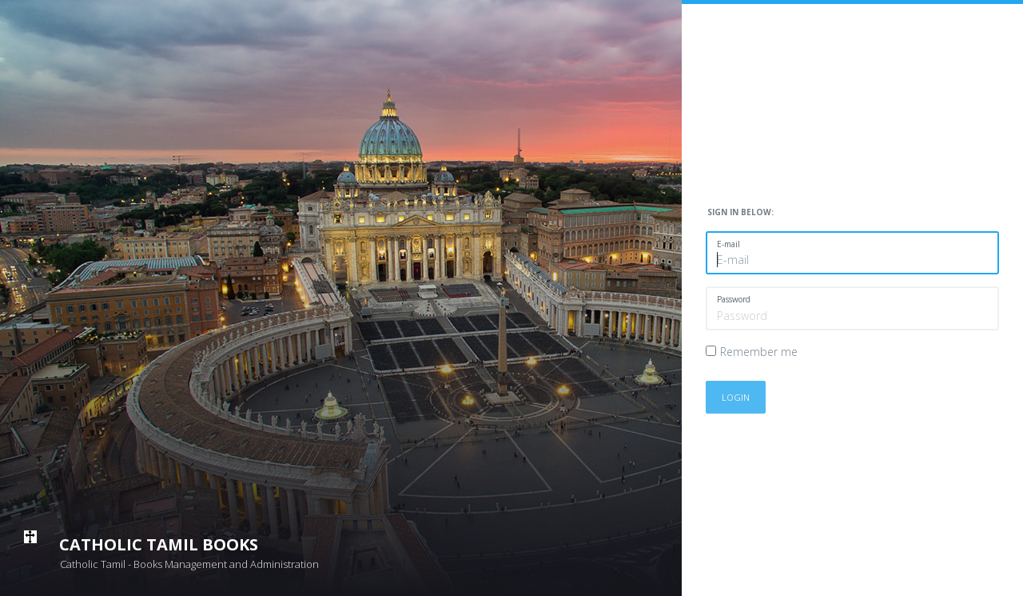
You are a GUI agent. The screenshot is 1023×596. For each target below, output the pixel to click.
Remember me (759, 351)
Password (733, 299)
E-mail (728, 244)
